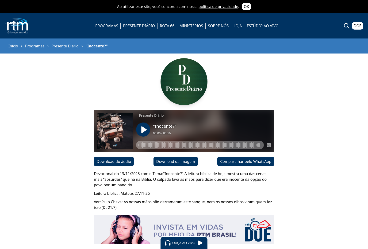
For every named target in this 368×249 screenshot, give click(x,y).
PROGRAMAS (106, 25)
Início (13, 46)
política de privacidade (218, 6)
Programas (34, 46)
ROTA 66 (167, 25)
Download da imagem (175, 161)
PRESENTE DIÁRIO (139, 25)
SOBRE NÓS (218, 25)
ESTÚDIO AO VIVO (263, 25)
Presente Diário (65, 46)
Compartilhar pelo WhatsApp (245, 161)
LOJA (238, 25)
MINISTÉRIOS (191, 25)
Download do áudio (114, 161)
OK (246, 6)
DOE (357, 25)
